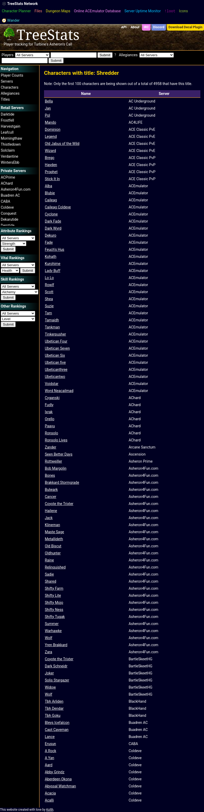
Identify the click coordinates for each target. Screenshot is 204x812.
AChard (7, 183)
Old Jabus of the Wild (62, 143)
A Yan (49, 758)
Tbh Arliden (54, 701)
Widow (50, 687)
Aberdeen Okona (58, 779)
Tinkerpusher (55, 334)
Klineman (52, 525)
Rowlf (49, 285)
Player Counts (12, 75)
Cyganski (52, 398)
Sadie (49, 574)
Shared (50, 581)
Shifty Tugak (55, 617)
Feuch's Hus (54, 249)
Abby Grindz (54, 772)
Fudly (49, 405)
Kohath (50, 256)
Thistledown (11, 144)
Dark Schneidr (56, 666)
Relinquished (55, 567)
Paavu (50, 426)
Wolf (48, 638)
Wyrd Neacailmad (59, 391)
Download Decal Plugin (185, 27)
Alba (48, 186)
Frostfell (7, 120)
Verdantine (9, 156)
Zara (48, 652)
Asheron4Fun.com (15, 189)
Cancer (50, 497)
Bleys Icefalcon (57, 722)
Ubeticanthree (56, 369)
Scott (49, 292)
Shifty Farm (54, 588)
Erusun (50, 744)
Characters (9, 87)
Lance (50, 737)
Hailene (51, 511)
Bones (50, 475)
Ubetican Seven (57, 348)
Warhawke (53, 631)
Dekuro (50, 235)
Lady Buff (52, 271)
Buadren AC (10, 195)
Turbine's (41, 44)
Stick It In (52, 179)
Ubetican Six (55, 355)
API (123, 27)
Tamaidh (52, 320)
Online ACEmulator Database (97, 11)
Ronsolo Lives (56, 440)
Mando (50, 122)
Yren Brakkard (56, 645)
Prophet (51, 172)
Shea (49, 299)
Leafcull (7, 132)
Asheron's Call (60, 44)
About (135, 27)
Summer (52, 624)
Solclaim (8, 150)
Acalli (49, 800)
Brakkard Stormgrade (62, 482)
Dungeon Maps (58, 11)
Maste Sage (54, 532)
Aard (48, 765)
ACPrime (8, 177)
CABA (5, 201)
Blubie (50, 193)
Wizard (50, 151)
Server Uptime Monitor (143, 11)
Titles (5, 99)
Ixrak (49, 412)
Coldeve (7, 207)
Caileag (51, 200)
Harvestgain (10, 126)
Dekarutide (9, 219)
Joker (49, 673)
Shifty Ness (54, 609)
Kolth (49, 809)
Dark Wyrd (53, 228)
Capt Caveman (57, 730)
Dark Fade (53, 221)
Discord (158, 27)
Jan (48, 108)
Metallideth (54, 539)
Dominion (52, 129)
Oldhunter (53, 553)
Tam (48, 313)
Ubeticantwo (55, 376)
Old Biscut (53, 546)
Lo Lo (49, 278)
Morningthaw (11, 138)
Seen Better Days (58, 454)
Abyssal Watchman (60, 786)
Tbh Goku (52, 715)
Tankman (52, 327)
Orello (49, 419)
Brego (49, 158)
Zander (50, 447)
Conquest (8, 213)
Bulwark (51, 489)
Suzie (49, 306)
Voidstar (51, 384)
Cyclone (51, 214)
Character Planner (16, 11)
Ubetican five (55, 362)
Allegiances (10, 93)
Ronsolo (51, 433)
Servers (7, 81)
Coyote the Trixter (59, 504)
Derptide (8, 225)
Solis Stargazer (57, 680)
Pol (47, 115)
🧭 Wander (11, 20)
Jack (49, 518)
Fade (49, 242)
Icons (183, 11)
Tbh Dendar (54, 708)
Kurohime (52, 264)
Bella (49, 101)
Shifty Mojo (54, 602)
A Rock (50, 751)
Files (38, 11)
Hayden (51, 165)
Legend (51, 136)
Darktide (7, 114)
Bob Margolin (55, 468)
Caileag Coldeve (58, 207)
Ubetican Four (56, 341)
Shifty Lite (53, 595)
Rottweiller (53, 461)
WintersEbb (10, 162)
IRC (146, 27)
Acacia (50, 793)
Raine (49, 560)
